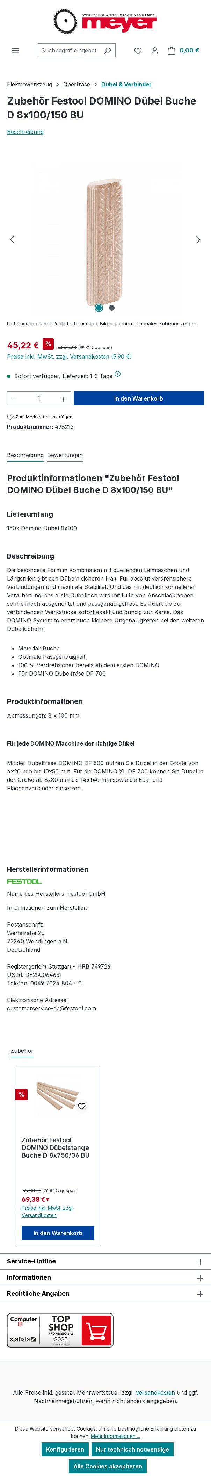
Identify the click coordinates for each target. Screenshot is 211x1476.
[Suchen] (107, 50)
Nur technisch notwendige (132, 1449)
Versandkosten (155, 1392)
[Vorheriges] (12, 239)
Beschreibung (25, 131)
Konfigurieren (65, 1449)
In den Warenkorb (138, 398)
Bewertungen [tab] (65, 455)
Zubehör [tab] (22, 1050)
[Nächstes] (198, 239)
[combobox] (69, 50)
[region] (105, 239)
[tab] (25, 455)
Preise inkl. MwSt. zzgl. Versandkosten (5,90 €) (69, 356)
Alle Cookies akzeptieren (107, 1466)
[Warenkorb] (183, 50)
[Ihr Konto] (154, 50)
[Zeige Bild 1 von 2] (99, 308)
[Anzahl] (39, 398)
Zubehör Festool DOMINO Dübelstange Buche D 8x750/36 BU (56, 1147)
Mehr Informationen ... (115, 1436)
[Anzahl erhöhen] (63, 398)
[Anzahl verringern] (14, 398)
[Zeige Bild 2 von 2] (112, 308)
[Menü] (15, 50)
